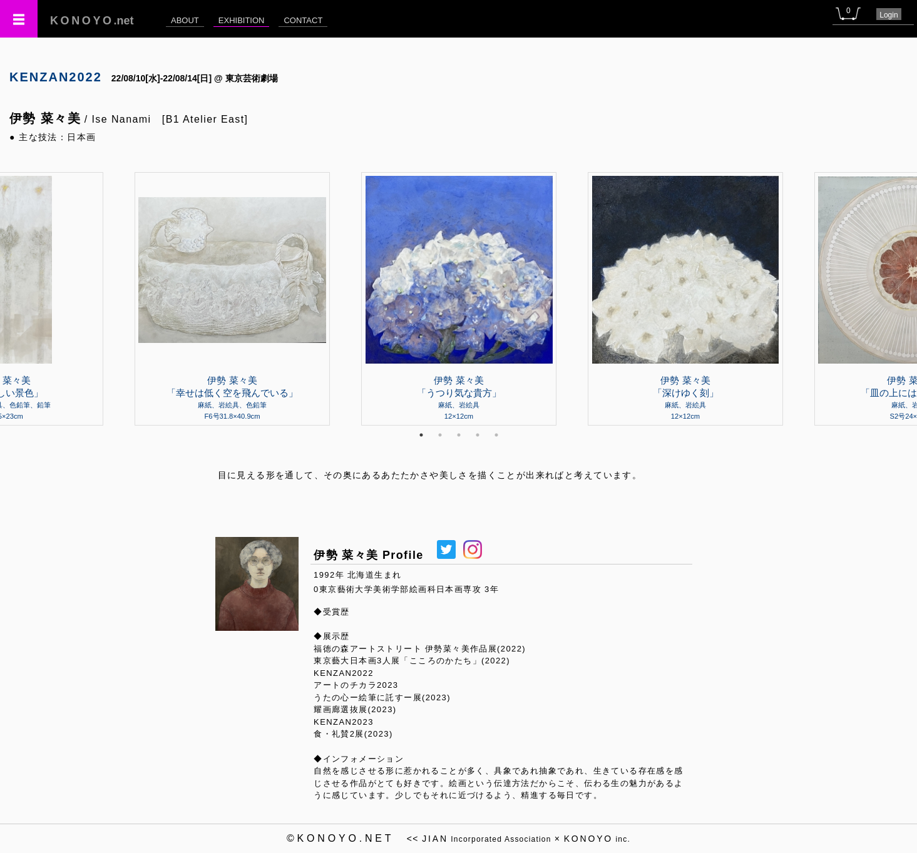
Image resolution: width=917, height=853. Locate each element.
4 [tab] (477, 435)
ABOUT (185, 20)
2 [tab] (440, 435)
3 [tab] (459, 435)
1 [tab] (421, 435)
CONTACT (303, 20)
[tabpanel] (458, 298)
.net (92, 20)
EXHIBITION (241, 20)
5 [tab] (496, 435)
